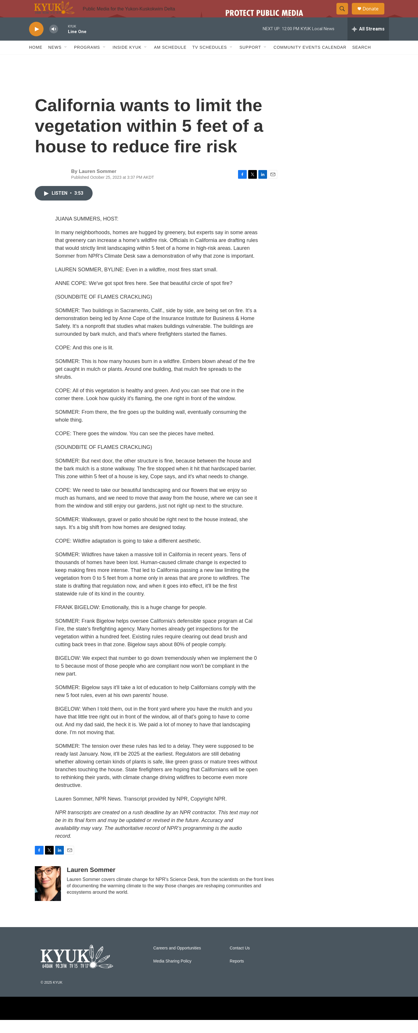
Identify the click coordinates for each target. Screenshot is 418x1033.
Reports (237, 974)
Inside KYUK (127, 60)
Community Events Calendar (309, 60)
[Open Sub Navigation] (66, 60)
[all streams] (368, 42)
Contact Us (240, 961)
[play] (36, 42)
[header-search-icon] (345, 15)
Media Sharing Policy (172, 974)
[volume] (54, 42)
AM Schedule (170, 60)
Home (35, 60)
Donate (374, 15)
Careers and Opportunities (177, 961)
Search (361, 60)
